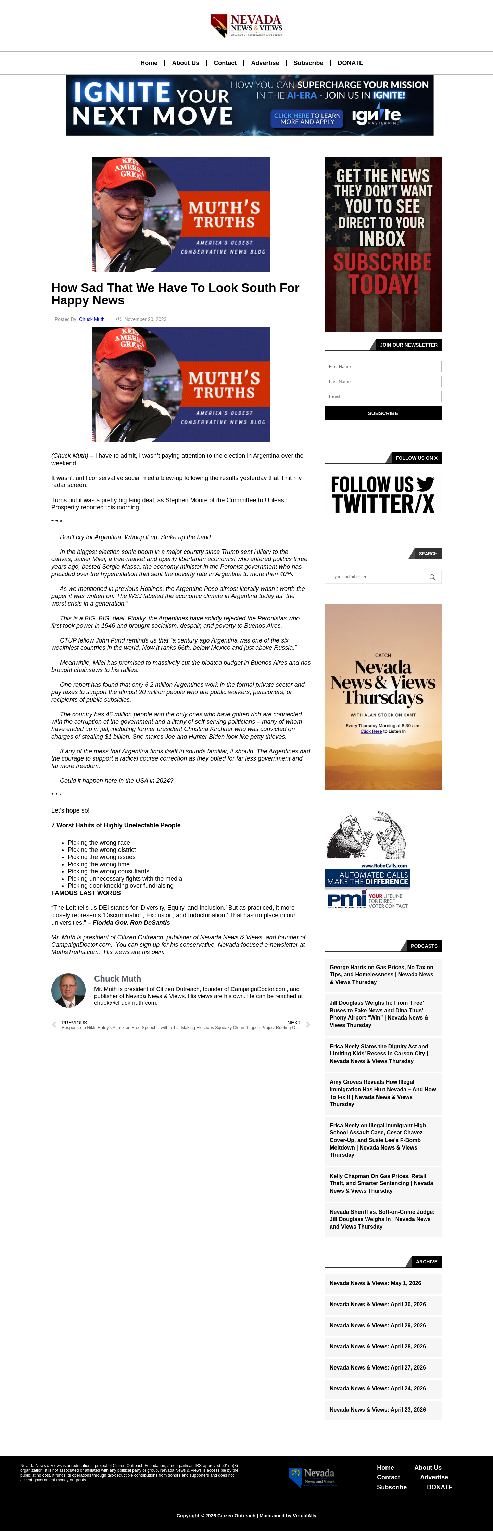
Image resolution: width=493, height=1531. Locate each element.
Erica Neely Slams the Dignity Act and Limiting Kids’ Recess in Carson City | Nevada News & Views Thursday (379, 1053)
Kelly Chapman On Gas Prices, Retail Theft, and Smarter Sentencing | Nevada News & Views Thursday (381, 1183)
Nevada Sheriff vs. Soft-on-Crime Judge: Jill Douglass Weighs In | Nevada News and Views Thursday (382, 1219)
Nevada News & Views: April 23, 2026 (378, 1410)
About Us (185, 63)
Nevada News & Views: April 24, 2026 (378, 1388)
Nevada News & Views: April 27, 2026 (378, 1368)
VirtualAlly (304, 1515)
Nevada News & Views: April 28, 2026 (378, 1346)
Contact (225, 63)
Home (148, 63)
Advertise (265, 63)
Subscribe (308, 63)
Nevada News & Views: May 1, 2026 (375, 1283)
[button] (244, 132)
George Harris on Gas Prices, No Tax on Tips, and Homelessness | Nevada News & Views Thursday (381, 974)
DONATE (350, 63)
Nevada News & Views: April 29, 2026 (378, 1325)
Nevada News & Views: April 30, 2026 (378, 1304)
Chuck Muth (92, 319)
